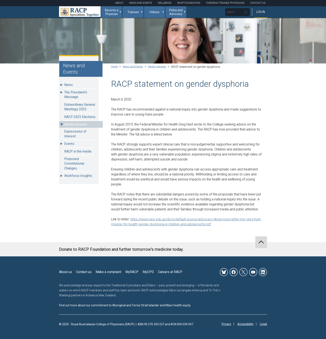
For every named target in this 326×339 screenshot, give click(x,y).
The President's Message (75, 94)
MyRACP (131, 272)
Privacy (226, 324)
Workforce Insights (78, 176)
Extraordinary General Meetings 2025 (79, 107)
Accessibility (245, 324)
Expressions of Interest (75, 133)
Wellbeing (165, 2)
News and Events (140, 2)
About (119, 2)
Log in (260, 12)
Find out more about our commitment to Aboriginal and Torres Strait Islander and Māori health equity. (125, 305)
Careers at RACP (170, 272)
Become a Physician (111, 12)
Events (69, 144)
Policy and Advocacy (176, 12)
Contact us (83, 272)
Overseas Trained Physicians (225, 2)
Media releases (75, 124)
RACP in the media (77, 151)
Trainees (133, 12)
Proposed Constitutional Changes (74, 163)
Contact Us (257, 2)
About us (65, 272)
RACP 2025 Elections (79, 117)
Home (115, 66)
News (68, 85)
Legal (263, 324)
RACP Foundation (188, 2)
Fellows (154, 12)
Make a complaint (108, 272)
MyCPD (148, 272)
